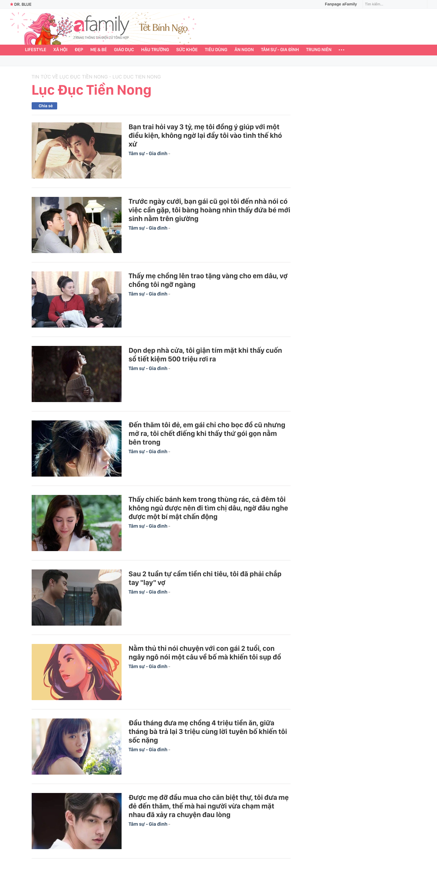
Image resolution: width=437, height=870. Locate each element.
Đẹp (78, 50)
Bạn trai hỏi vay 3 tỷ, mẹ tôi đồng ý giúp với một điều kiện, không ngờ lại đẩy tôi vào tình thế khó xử (205, 135)
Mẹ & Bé (98, 50)
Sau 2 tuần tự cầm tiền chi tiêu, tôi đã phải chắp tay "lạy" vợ (205, 578)
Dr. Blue (21, 4)
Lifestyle (35, 50)
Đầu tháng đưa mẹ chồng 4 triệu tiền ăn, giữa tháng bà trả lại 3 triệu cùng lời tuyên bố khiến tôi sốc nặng (208, 731)
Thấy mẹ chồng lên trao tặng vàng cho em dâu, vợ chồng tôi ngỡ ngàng (208, 280)
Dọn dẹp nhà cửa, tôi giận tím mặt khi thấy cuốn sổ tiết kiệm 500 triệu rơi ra (205, 354)
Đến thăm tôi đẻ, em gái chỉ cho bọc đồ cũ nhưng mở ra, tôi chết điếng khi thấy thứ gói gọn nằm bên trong (207, 433)
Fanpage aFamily (338, 4)
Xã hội (61, 50)
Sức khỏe (187, 50)
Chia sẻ (46, 105)
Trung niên (319, 50)
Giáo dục (124, 50)
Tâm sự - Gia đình (280, 50)
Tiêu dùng (216, 50)
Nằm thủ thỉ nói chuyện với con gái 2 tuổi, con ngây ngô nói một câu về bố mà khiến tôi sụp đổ (205, 652)
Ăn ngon (244, 50)
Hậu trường (155, 50)
